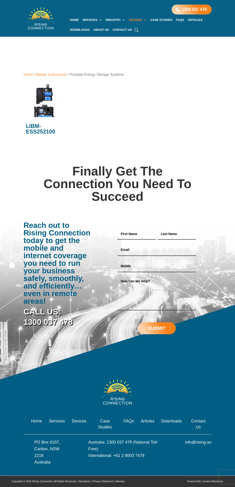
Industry (113, 20)
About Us (101, 29)
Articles (195, 20)
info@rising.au (198, 442)
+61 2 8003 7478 (129, 455)
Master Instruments (51, 74)
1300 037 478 (191, 9)
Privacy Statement (103, 481)
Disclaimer (84, 481)
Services (90, 20)
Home (74, 20)
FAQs (180, 20)
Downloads (80, 29)
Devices (135, 20)
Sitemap (119, 481)
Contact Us (122, 29)
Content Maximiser (212, 481)
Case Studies (161, 20)
